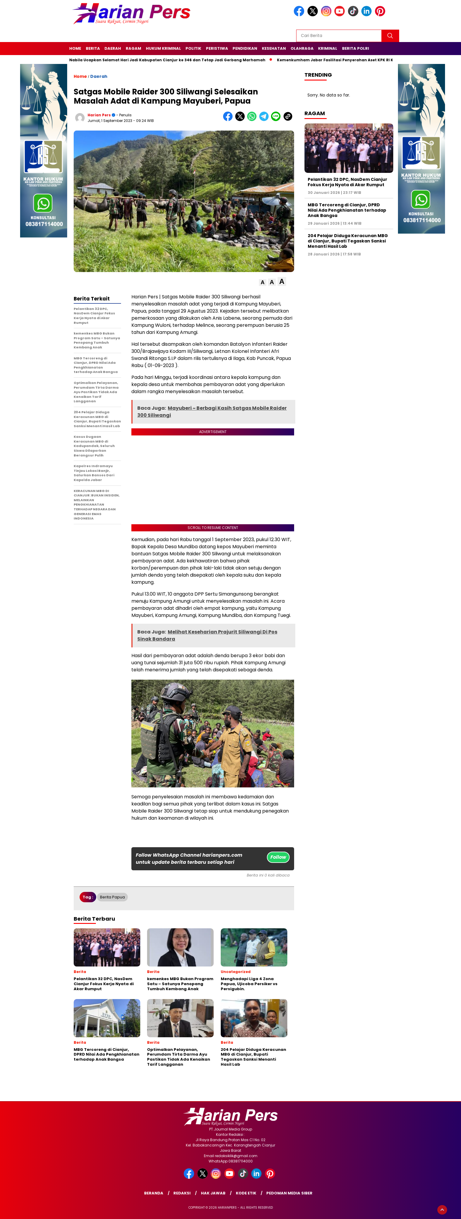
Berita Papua (112, 897)
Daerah (112, 48)
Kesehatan (274, 48)
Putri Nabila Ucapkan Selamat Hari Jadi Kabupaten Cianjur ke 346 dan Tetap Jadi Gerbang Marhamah (164, 59)
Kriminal (327, 48)
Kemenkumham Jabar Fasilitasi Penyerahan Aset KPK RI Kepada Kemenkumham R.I (363, 59)
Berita (93, 48)
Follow (278, 857)
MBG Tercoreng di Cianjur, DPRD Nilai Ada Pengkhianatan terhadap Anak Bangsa (347, 210)
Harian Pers (99, 115)
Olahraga (302, 48)
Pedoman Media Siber (289, 1193)
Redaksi (182, 1193)
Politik (193, 48)
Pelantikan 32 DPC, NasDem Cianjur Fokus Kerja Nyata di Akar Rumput (347, 182)
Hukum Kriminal (163, 48)
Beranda (153, 1193)
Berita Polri (355, 48)
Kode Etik (246, 1193)
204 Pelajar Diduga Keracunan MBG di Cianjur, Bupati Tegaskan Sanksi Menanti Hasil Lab (348, 241)
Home (75, 48)
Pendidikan (245, 48)
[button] (262, 282)
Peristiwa (217, 48)
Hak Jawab (213, 1193)
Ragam (133, 48)
